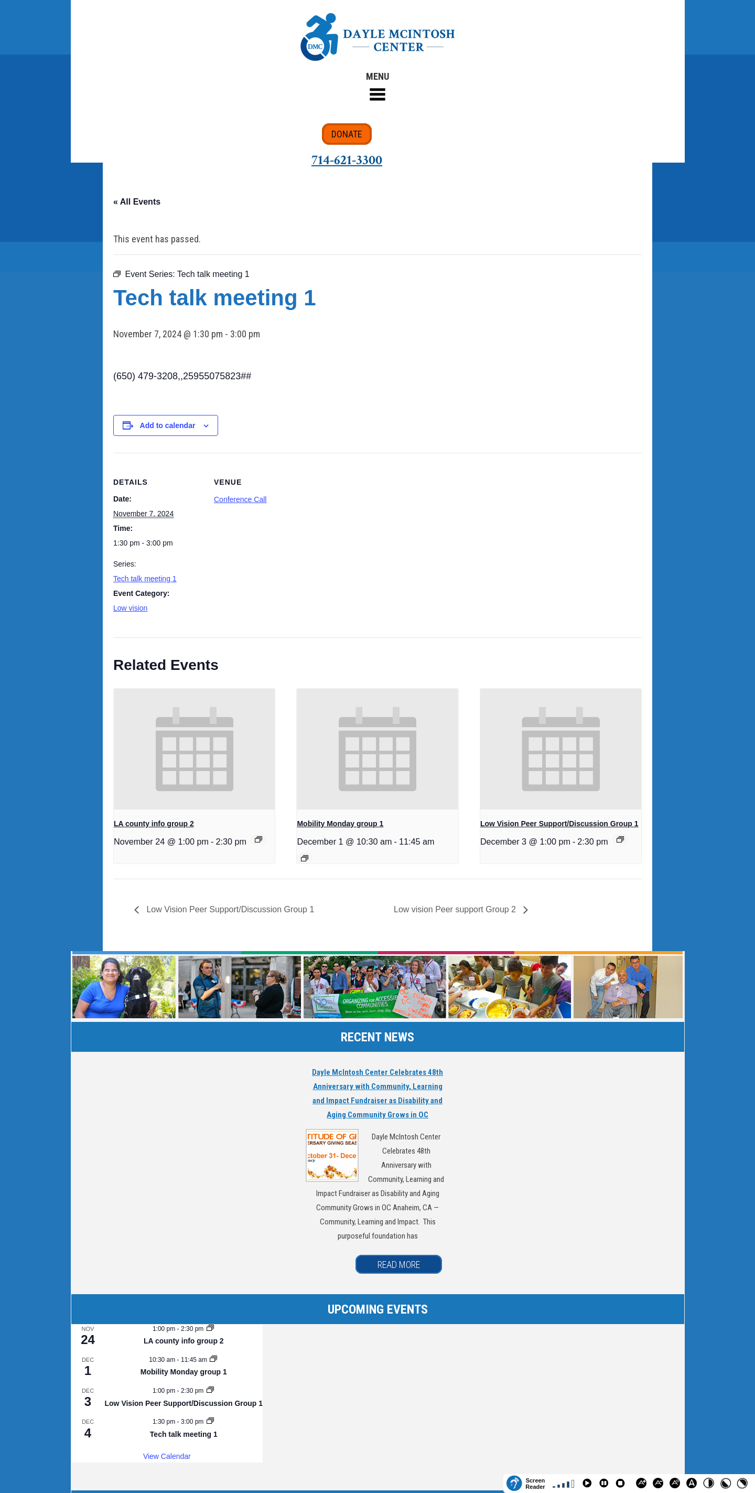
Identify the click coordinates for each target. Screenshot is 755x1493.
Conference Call (240, 499)
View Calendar (167, 1456)
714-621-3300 (346, 160)
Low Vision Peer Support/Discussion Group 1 (559, 823)
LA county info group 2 (154, 823)
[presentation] (194, 749)
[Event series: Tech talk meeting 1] (210, 1421)
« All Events (136, 201)
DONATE (346, 134)
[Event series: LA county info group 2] (258, 839)
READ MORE (399, 1264)
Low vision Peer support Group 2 (456, 909)
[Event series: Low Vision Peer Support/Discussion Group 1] (620, 839)
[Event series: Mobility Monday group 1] (304, 858)
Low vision (130, 608)
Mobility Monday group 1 (340, 823)
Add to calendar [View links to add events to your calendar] (168, 425)
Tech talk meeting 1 (145, 578)
